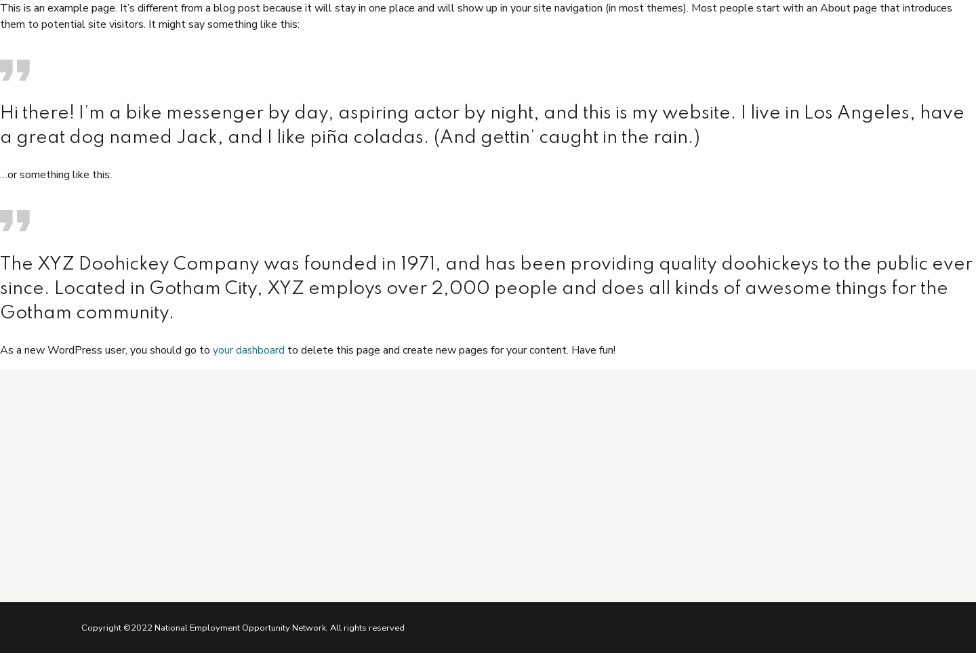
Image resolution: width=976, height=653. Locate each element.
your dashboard (249, 350)
